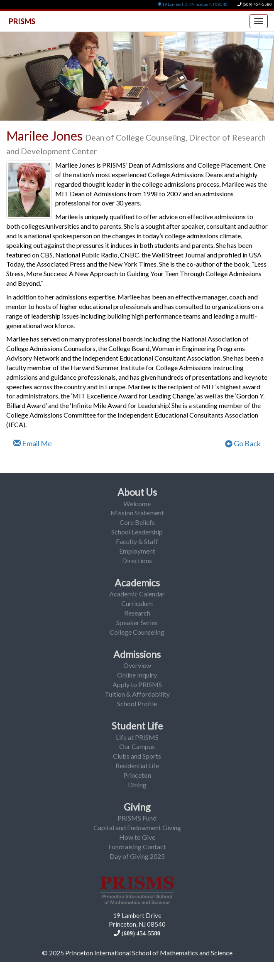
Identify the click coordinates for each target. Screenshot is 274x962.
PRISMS (21, 21)
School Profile (137, 703)
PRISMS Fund (137, 818)
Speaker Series (137, 622)
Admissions (137, 654)
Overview (137, 665)
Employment (137, 551)
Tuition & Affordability (137, 694)
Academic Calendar (137, 594)
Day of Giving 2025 (137, 856)
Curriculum (137, 603)
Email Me (32, 443)
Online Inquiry (137, 675)
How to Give (137, 837)
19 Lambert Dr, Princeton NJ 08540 (193, 4)
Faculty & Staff (137, 541)
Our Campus (137, 746)
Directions (137, 560)
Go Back (243, 443)
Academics (137, 583)
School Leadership (137, 532)
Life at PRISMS (137, 737)
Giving (137, 807)
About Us (137, 492)
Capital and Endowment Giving (137, 827)
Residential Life (137, 765)
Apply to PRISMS (137, 684)
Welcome (137, 503)
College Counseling (137, 632)
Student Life (137, 726)
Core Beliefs (137, 522)
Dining (137, 785)
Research (137, 613)
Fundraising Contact (137, 847)
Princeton (137, 775)
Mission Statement (137, 513)
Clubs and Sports (137, 756)
